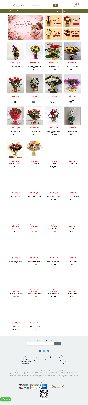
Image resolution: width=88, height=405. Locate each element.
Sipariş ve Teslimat (38, 360)
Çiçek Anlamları (25, 359)
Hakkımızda (38, 362)
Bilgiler (62, 356)
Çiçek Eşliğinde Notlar (25, 361)
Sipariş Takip (62, 360)
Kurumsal (38, 356)
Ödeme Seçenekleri (62, 362)
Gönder (57, 344)
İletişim (50, 356)
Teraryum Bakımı (25, 363)
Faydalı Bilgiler (25, 356)
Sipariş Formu (62, 357)
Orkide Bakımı (25, 365)
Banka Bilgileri (37, 357)
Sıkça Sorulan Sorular (50, 360)
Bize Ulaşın (50, 357)
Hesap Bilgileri (62, 364)
